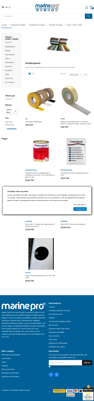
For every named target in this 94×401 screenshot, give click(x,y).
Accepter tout (80, 209)
